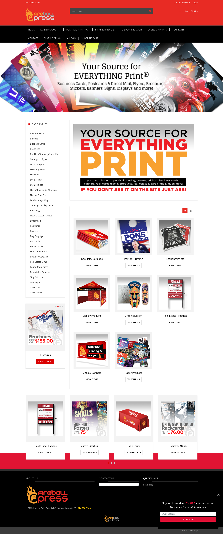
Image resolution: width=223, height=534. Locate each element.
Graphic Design (52, 38)
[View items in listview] (191, 210)
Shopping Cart (89, 38)
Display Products (132, 29)
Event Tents (36, 179)
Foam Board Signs (39, 266)
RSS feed (149, 484)
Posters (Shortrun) (89, 445)
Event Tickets (36, 184)
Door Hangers (37, 164)
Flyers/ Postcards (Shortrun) (43, 190)
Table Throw (36, 292)
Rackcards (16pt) (178, 445)
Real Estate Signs (38, 261)
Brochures (35, 148)
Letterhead (35, 220)
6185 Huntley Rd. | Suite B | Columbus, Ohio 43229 (52, 508)
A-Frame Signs (37, 133)
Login (195, 2)
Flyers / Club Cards (39, 195)
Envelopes (35, 174)
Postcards (35, 225)
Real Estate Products (175, 315)
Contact (33, 38)
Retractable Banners (40, 272)
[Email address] (188, 514)
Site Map (194, 530)
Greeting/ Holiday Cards (41, 205)
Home (31, 29)
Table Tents (36, 287)
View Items (92, 265)
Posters (34, 231)
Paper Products (50, 29)
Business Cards (37, 143)
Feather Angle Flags (39, 200)
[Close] (218, 494)
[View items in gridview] (185, 210)
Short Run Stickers (39, 251)
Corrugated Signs (38, 159)
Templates (178, 29)
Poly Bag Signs (37, 236)
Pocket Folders (37, 246)
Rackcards (35, 241)
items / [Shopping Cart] (187, 11)
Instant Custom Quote (41, 215)
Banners (34, 138)
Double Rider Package (45, 445)
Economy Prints (157, 29)
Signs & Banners (105, 29)
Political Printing (78, 29)
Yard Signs (35, 282)
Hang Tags (35, 210)
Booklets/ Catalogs (92, 259)
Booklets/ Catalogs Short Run (44, 154)
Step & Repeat (37, 277)
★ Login (71, 38)
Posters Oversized (39, 256)
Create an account (182, 2)
